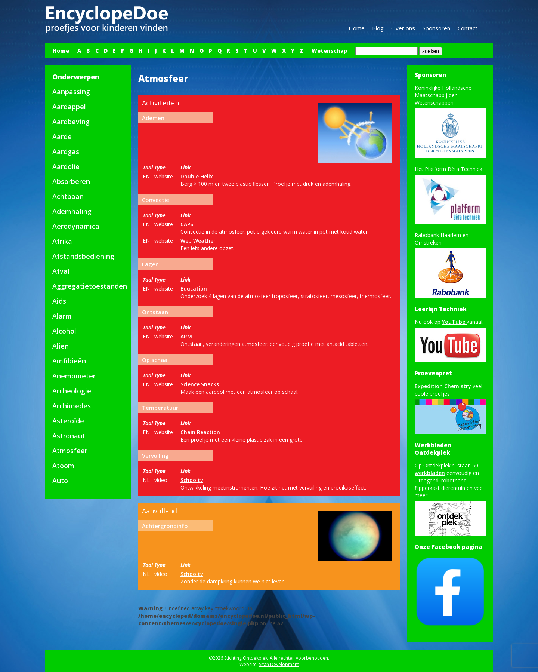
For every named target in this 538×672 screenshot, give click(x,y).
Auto (60, 480)
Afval (60, 271)
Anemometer (74, 375)
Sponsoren (436, 28)
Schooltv (191, 480)
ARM (186, 336)
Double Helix (196, 176)
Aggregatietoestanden (89, 286)
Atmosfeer (69, 450)
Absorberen (71, 181)
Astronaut (68, 435)
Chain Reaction (200, 432)
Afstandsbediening (83, 256)
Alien (60, 345)
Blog (378, 28)
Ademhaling (72, 211)
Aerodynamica (75, 226)
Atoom (63, 465)
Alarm (62, 316)
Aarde (62, 136)
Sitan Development (279, 664)
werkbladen (430, 472)
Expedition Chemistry (443, 386)
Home (357, 28)
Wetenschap (329, 50)
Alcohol (64, 330)
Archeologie (71, 390)
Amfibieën (69, 360)
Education (193, 288)
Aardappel (69, 106)
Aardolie (66, 166)
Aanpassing (71, 91)
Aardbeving (71, 121)
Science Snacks (199, 384)
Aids (59, 301)
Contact (467, 28)
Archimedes (71, 405)
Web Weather (198, 240)
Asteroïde (68, 420)
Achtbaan (68, 196)
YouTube (454, 321)
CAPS (186, 224)
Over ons (403, 28)
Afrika (62, 241)
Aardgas (65, 151)
